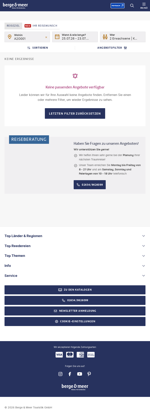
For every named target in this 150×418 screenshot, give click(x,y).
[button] (75, 236)
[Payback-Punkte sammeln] (118, 5)
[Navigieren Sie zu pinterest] (89, 374)
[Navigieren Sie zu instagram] (60, 374)
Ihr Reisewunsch (40, 26)
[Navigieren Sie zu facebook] (70, 374)
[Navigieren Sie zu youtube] (79, 374)
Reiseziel (13, 25)
